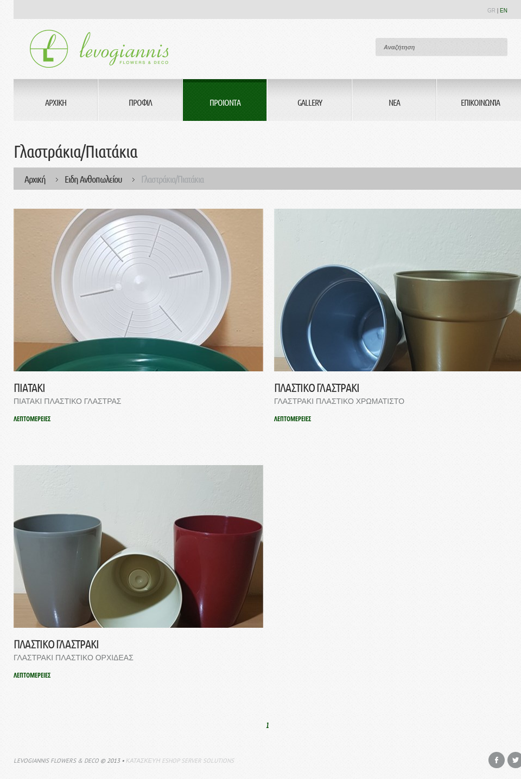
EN (503, 11)
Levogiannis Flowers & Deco (56, 760)
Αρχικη (55, 102)
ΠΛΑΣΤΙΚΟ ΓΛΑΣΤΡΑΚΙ (316, 387)
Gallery (309, 102)
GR (491, 11)
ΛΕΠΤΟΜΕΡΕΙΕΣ (32, 418)
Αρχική (35, 178)
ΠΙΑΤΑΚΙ (29, 387)
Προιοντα (224, 102)
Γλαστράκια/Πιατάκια (172, 178)
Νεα (394, 102)
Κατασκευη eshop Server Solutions (180, 760)
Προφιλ (140, 102)
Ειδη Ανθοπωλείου (93, 178)
